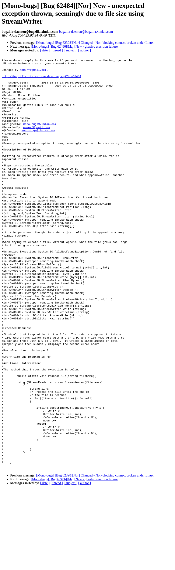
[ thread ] (56, 50)
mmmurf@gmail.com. (34, 72)
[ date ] (45, 50)
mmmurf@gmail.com (36, 141)
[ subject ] (70, 50)
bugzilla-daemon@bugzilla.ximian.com (86, 31)
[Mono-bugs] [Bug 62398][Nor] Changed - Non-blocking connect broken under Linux (95, 42)
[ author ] (84, 50)
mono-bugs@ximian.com (39, 137)
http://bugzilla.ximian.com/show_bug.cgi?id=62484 (41, 80)
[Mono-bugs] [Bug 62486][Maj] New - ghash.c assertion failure (74, 46)
